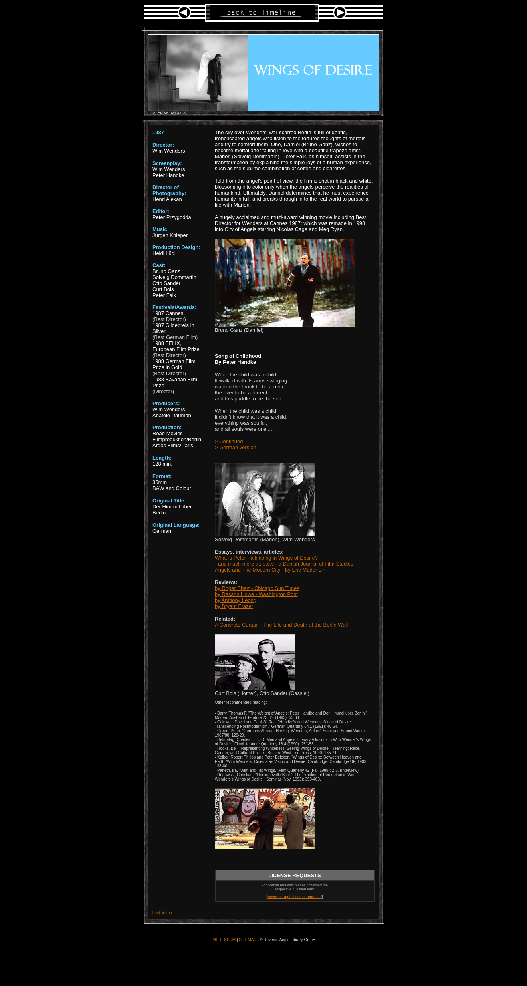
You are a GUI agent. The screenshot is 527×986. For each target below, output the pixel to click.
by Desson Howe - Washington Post (256, 594)
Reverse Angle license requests (294, 897)
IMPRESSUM (224, 940)
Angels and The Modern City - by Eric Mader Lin (270, 570)
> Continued (229, 441)
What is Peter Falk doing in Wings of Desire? (266, 558)
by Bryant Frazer (234, 606)
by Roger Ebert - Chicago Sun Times (257, 588)
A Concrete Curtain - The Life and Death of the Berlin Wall (281, 625)
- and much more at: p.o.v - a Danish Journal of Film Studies (284, 564)
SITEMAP (247, 940)
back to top (162, 913)
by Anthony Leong (235, 600)
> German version (235, 447)
